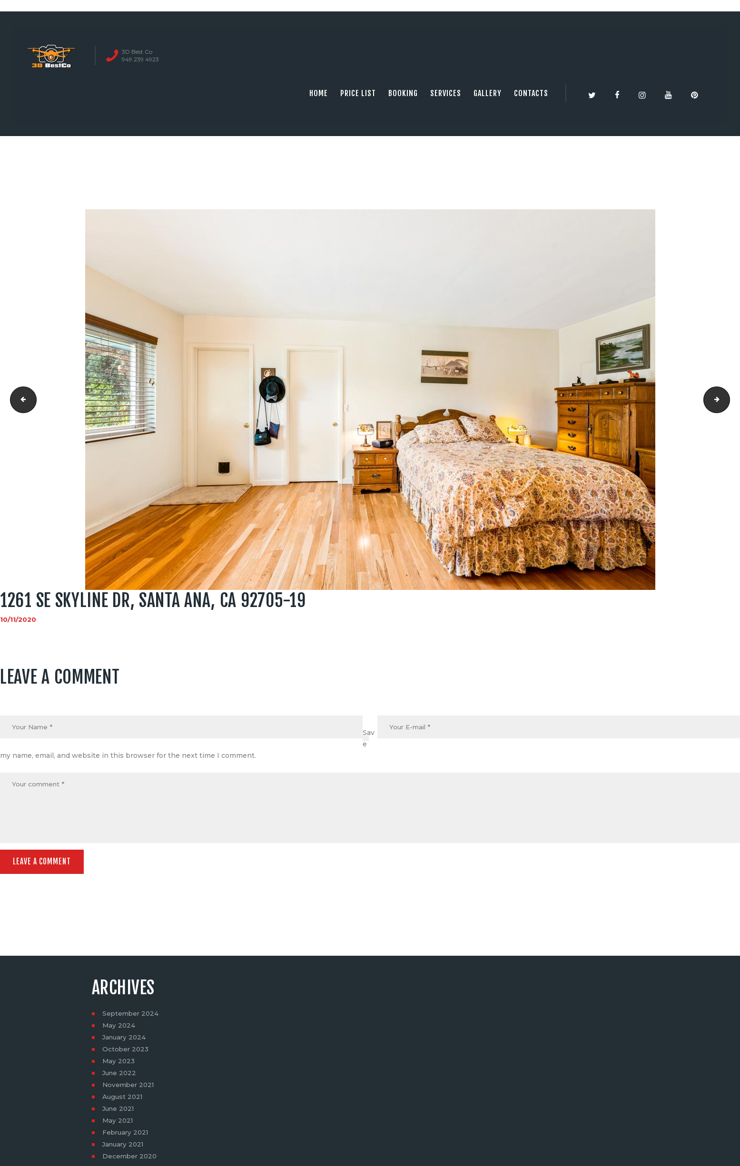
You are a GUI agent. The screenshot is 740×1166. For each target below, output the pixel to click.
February (126, 1135)
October (126, 1052)
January (125, 1040)
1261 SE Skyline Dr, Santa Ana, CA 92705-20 (726, 399)
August (123, 1099)
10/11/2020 (18, 619)
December (130, 1159)
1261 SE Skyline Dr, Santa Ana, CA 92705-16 (20, 399)
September (131, 1016)
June (120, 1075)
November (129, 1087)
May (119, 1028)
